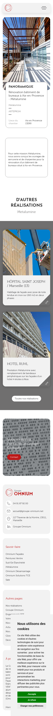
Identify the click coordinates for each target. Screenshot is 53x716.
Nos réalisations (14, 605)
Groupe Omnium (15, 610)
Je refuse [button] (32, 700)
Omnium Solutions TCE (18, 575)
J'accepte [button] (32, 694)
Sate (8, 580)
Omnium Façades (15, 554)
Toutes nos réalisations (26, 398)
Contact (14, 457)
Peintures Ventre (14, 558)
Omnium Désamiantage (18, 571)
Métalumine (12, 567)
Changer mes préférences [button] (31, 706)
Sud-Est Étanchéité (15, 562)
